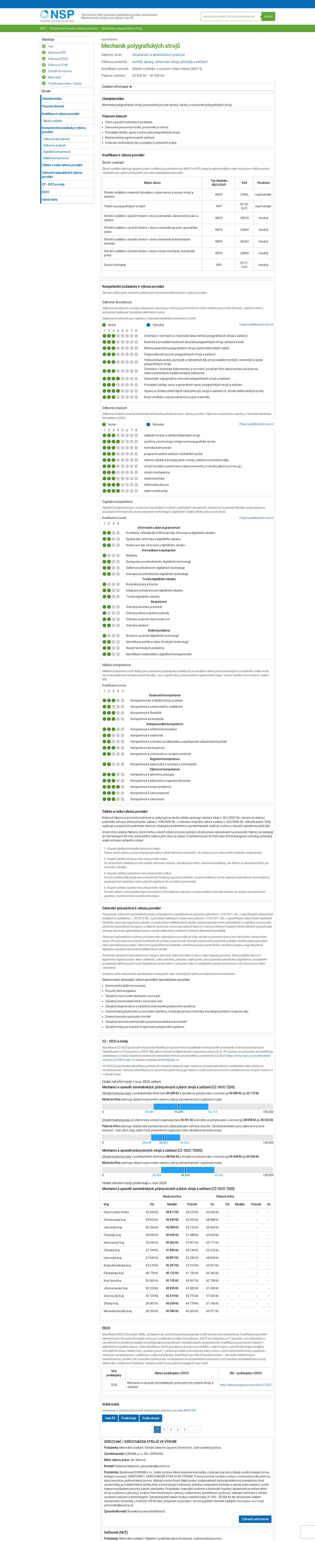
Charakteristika (52, 98)
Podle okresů (150, 1418)
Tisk (47, 46)
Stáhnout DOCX (55, 58)
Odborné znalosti (54, 145)
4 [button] (178, 1429)
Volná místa (49, 199)
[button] (151, 1429)
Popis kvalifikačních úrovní (256, 324)
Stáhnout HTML (55, 65)
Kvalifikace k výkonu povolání (60, 114)
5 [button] (184, 1429)
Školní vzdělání (52, 121)
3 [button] (171, 1429)
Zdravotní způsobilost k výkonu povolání (62, 175)
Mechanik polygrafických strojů (121, 28)
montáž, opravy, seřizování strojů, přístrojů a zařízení (169, 62)
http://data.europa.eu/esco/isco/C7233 (245, 1385)
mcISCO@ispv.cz (168, 1059)
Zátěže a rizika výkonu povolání (62, 165)
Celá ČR (110, 1418)
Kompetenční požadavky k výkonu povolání (64, 130)
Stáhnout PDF (54, 52)
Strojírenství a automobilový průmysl (74, 28)
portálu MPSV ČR (184, 1410)
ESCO (45, 192)
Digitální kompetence (57, 151)
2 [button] (164, 1429)
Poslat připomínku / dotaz (61, 83)
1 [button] (157, 1429)
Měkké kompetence (56, 158)
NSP (43, 28)
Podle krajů (129, 1418)
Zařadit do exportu (57, 71)
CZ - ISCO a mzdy (53, 184)
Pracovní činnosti (53, 106)
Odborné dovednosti (56, 139)
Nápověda (51, 77)
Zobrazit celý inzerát (255, 1519)
